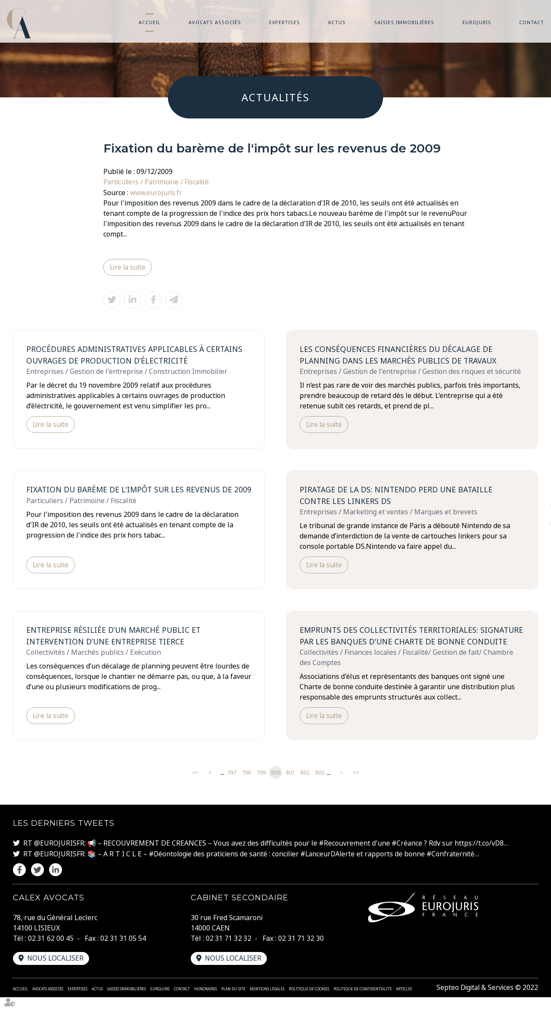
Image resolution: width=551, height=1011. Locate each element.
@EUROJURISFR (59, 857)
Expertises (284, 22)
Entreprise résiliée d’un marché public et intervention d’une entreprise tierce (115, 637)
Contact (531, 22)
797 (231, 786)
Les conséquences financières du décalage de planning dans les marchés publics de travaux (400, 355)
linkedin (534, 523)
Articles (404, 1002)
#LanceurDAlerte (330, 867)
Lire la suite (129, 267)
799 (261, 786)
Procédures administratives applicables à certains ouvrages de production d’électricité (136, 355)
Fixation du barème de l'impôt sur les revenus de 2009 (131, 496)
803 (319, 786)
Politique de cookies (309, 1002)
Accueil (150, 22)
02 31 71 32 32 (228, 952)
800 (275, 786)
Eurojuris (476, 22)
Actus (337, 22)
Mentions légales (267, 1002)
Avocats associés (215, 22)
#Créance (408, 857)
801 (290, 786)
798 (246, 786)
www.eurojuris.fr (157, 192)
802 (305, 786)
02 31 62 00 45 (51, 952)
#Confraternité (455, 867)
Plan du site (233, 1002)
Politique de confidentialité (363, 1002)
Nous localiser (56, 972)
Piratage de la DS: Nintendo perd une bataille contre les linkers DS (398, 496)
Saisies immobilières (404, 22)
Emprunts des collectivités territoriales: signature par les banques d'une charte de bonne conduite (407, 643)
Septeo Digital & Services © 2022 (485, 1001)
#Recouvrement (345, 857)
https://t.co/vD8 (480, 857)
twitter (534, 506)
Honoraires (205, 1002)
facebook (534, 488)
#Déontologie (171, 867)
